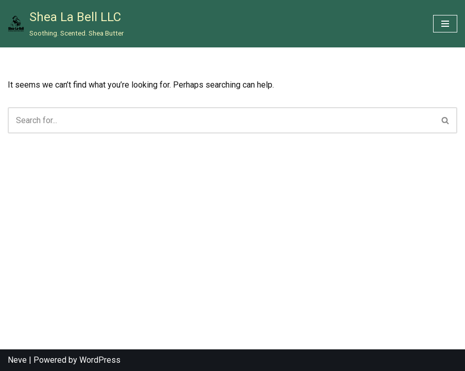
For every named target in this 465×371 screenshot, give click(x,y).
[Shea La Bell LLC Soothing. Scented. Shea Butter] (66, 23)
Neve (17, 360)
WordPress (99, 360)
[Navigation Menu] (445, 23)
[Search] (221, 120)
